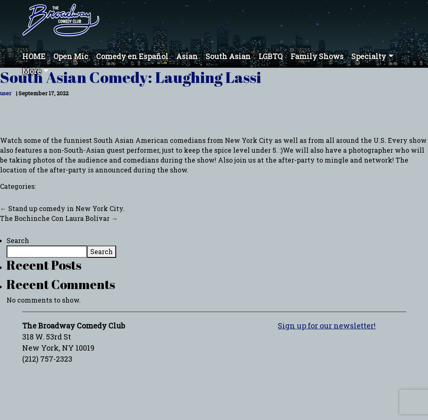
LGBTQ (271, 56)
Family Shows (317, 56)
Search (18, 240)
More (31, 71)
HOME (34, 56)
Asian (187, 56)
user (5, 93)
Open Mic (70, 56)
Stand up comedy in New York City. (62, 208)
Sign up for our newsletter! (326, 325)
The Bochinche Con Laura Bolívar (59, 218)
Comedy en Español (132, 56)
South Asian (228, 56)
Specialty (368, 56)
